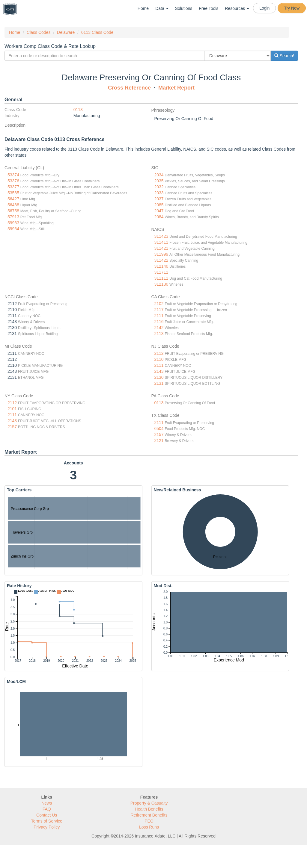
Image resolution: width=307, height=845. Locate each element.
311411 (161, 242)
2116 (159, 321)
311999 (161, 254)
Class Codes (38, 32)
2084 (159, 216)
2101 (12, 408)
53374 (13, 174)
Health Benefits (149, 809)
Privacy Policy (47, 827)
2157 (12, 426)
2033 (159, 192)
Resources (237, 8)
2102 (159, 303)
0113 (78, 109)
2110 (159, 359)
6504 (159, 428)
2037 (159, 198)
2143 (159, 371)
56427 (13, 198)
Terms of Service (46, 821)
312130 (161, 284)
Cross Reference (129, 88)
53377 (13, 186)
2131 (159, 383)
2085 (159, 204)
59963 (13, 222)
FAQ (47, 809)
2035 (159, 180)
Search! (284, 55)
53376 (13, 180)
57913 (13, 216)
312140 (161, 266)
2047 (159, 210)
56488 (13, 204)
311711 (161, 272)
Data (161, 8)
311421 (161, 248)
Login (264, 8)
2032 (159, 186)
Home (143, 8)
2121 (159, 440)
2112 (159, 353)
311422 (161, 260)
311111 (161, 278)
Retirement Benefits (149, 815)
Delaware (66, 32)
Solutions (183, 8)
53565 (13, 192)
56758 (13, 210)
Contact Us (46, 815)
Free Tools (208, 8)
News (46, 803)
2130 (159, 377)
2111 (159, 315)
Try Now (292, 8)
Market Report (176, 88)
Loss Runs (149, 827)
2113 (159, 333)
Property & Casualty (149, 803)
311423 (161, 236)
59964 (13, 228)
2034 (159, 174)
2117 (159, 309)
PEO (149, 821)
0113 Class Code (97, 32)
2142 (159, 327)
